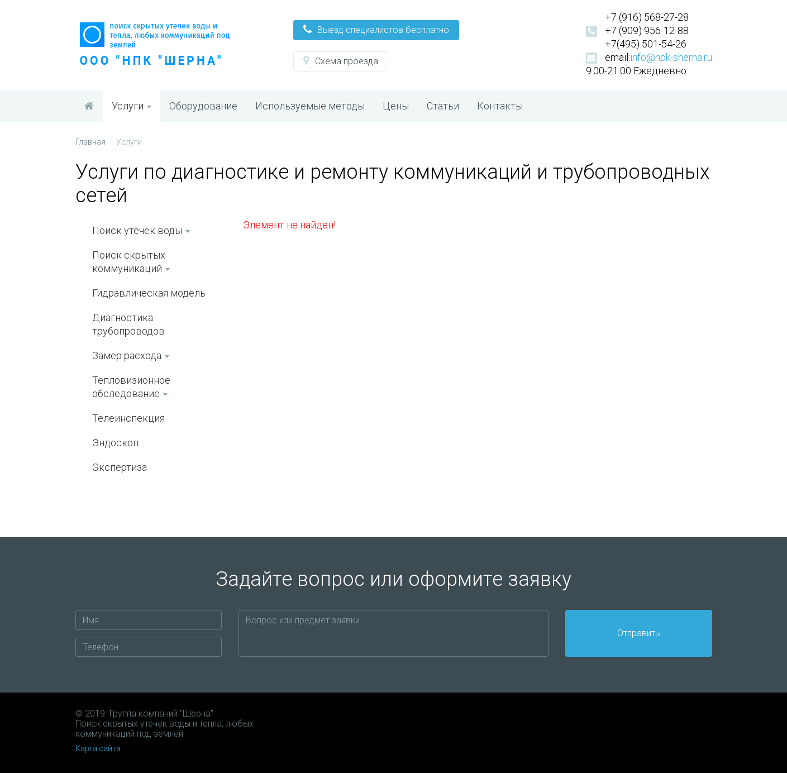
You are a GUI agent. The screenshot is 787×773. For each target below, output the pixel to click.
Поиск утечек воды (141, 230)
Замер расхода (130, 355)
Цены (396, 106)
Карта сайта (98, 748)
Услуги (131, 106)
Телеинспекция (128, 418)
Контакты (500, 106)
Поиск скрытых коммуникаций (131, 261)
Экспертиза (119, 467)
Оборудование (203, 106)
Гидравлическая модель (149, 293)
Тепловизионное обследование (131, 386)
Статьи (443, 106)
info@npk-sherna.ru (671, 57)
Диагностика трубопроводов (128, 324)
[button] (376, 30)
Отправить (638, 633)
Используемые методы (310, 106)
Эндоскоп (115, 442)
